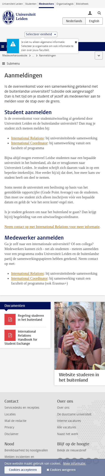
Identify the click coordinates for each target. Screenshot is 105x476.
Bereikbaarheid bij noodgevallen (26, 450)
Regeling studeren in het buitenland (31, 318)
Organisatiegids (65, 4)
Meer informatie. (74, 463)
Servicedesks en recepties (21, 408)
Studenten (30, 4)
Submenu (13, 64)
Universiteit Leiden (12, 4)
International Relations (27, 138)
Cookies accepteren (23, 470)
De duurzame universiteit (74, 414)
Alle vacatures (66, 427)
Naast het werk (67, 434)
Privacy (9, 427)
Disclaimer (11, 434)
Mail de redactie (15, 421)
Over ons (63, 408)
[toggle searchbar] (99, 12)
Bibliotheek (82, 4)
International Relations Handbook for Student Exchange (20, 337)
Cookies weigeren (63, 470)
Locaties (10, 414)
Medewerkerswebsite (14, 55)
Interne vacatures (69, 421)
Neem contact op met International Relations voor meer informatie (52, 227)
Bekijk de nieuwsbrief (71, 450)
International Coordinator (29, 143)
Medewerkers (46, 4)
